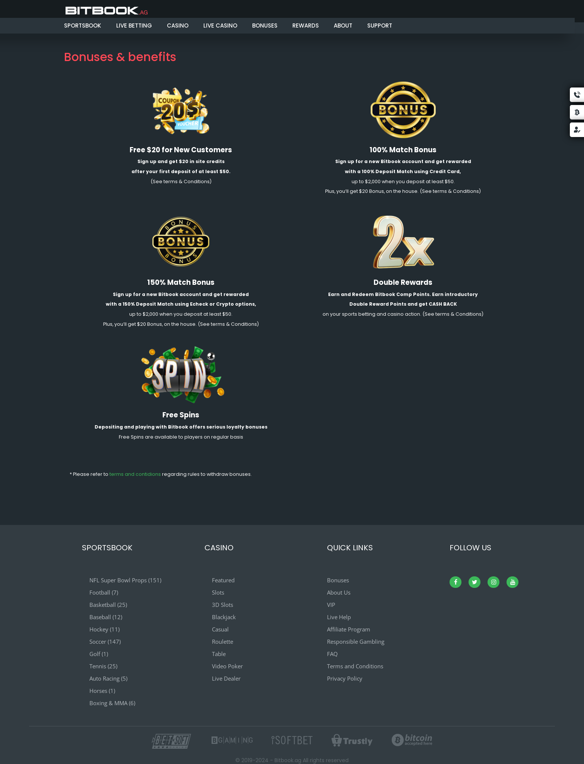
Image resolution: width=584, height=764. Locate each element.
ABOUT (343, 25)
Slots (218, 592)
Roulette (222, 641)
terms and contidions (135, 474)
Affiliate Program (348, 629)
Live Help (339, 617)
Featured (223, 580)
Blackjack (224, 617)
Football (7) (103, 592)
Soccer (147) (105, 641)
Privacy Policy (344, 678)
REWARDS (305, 25)
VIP (331, 604)
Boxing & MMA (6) (112, 703)
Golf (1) (98, 654)
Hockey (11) (104, 629)
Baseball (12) (105, 617)
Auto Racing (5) (108, 678)
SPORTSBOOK (82, 25)
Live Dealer (226, 678)
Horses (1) (102, 690)
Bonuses (338, 580)
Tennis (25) (103, 666)
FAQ (332, 654)
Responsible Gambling (355, 641)
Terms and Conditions (355, 666)
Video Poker (227, 666)
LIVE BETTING (134, 25)
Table (219, 654)
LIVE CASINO (220, 25)
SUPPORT (379, 25)
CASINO (177, 25)
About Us (338, 592)
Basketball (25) (108, 604)
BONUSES (264, 25)
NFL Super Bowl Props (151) (125, 580)
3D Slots (222, 604)
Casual (220, 629)
